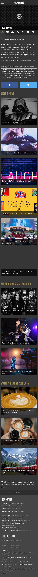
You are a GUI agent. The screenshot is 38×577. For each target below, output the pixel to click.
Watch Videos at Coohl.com (15, 383)
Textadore (4, 573)
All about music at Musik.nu (16, 284)
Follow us (4, 545)
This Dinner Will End (7, 503)
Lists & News (7, 94)
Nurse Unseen (5, 527)
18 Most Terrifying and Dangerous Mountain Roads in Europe (17, 557)
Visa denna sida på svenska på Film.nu (13, 39)
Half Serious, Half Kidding (8, 515)
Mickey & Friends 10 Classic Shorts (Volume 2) (13, 523)
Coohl (3, 550)
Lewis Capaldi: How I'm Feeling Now (11, 520)
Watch (3, 562)
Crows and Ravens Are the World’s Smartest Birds (14, 553)
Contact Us (4, 542)
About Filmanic (5, 540)
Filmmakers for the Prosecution (10, 530)
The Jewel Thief (6, 506)
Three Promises (5, 518)
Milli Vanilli (4, 508)
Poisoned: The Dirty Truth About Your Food (13, 511)
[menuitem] (3, 493)
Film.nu (3, 547)
